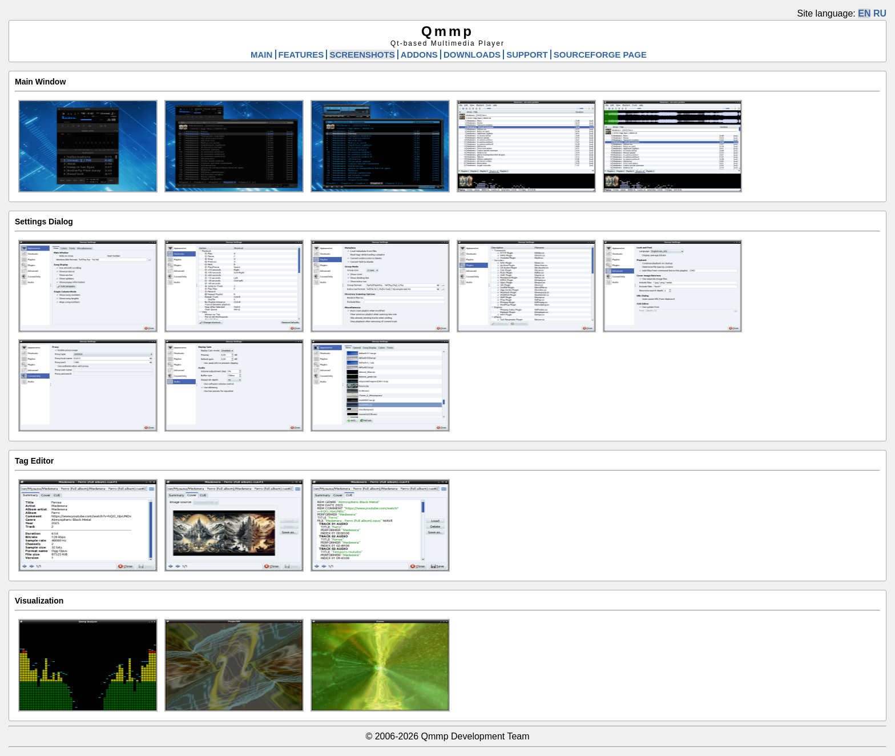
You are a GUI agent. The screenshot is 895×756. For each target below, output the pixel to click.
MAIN (261, 54)
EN (864, 13)
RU (879, 13)
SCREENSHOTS (361, 54)
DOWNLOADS (472, 54)
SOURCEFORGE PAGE (600, 54)
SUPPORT (527, 54)
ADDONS (419, 54)
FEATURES (301, 54)
